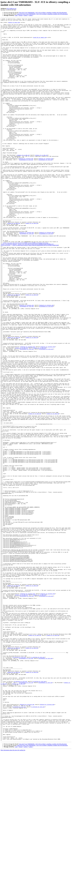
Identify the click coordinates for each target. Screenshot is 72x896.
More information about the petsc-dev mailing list (13, 894)
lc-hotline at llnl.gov (19, 785)
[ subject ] (25, 15)
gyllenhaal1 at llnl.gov (26, 188)
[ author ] (30, 15)
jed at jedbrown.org (11, 8)
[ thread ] (20, 15)
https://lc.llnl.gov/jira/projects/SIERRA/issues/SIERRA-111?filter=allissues (25, 288)
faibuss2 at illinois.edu (26, 186)
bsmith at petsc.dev (14, 23)
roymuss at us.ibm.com (23, 182)
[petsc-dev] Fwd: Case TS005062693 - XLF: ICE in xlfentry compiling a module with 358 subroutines (42, 14)
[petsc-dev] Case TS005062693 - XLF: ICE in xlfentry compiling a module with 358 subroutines (43, 12)
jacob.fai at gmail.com (39, 41)
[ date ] (16, 15)
